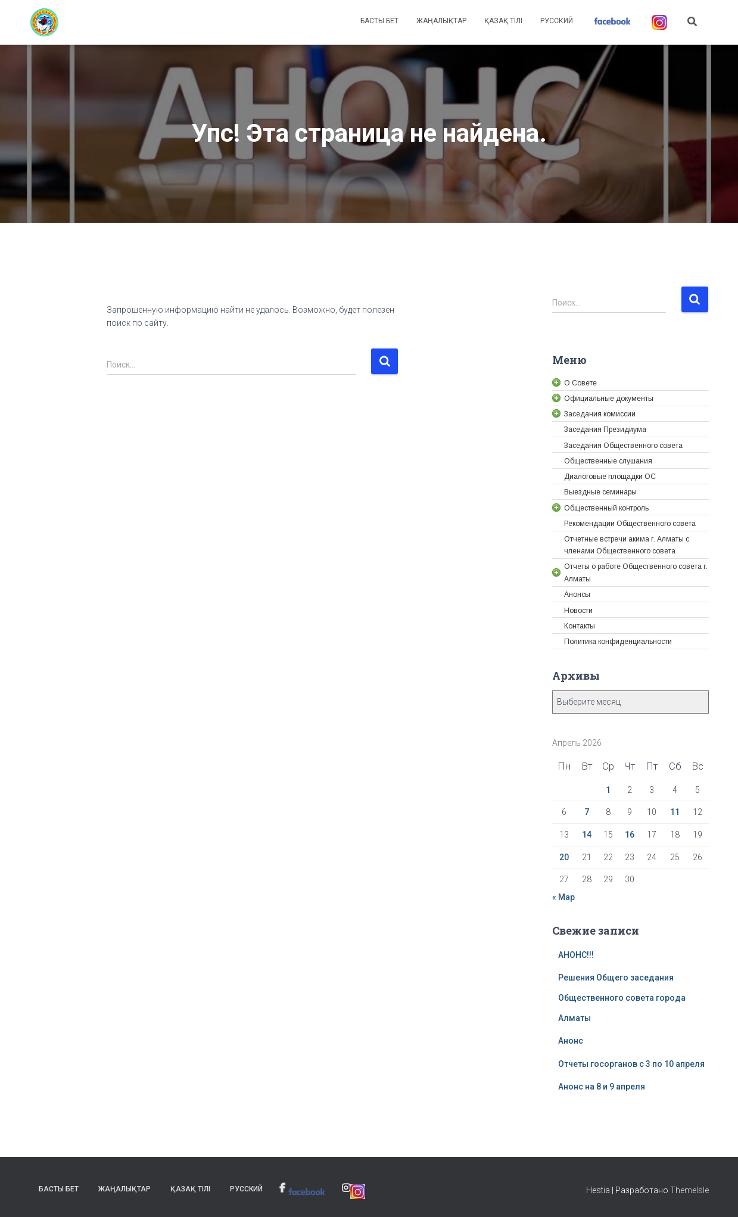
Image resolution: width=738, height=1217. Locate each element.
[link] (44, 23)
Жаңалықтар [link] (441, 21)
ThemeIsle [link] (689, 1190)
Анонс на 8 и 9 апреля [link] (601, 1086)
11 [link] (675, 812)
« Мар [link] (563, 897)
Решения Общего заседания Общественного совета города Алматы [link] (622, 997)
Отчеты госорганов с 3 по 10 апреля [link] (631, 1064)
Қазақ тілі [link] (503, 21)
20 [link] (564, 857)
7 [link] (586, 812)
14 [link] (586, 834)
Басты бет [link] (379, 21)
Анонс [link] (570, 1040)
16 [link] (629, 834)
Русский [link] (556, 21)
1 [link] (608, 790)
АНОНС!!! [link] (576, 955)
